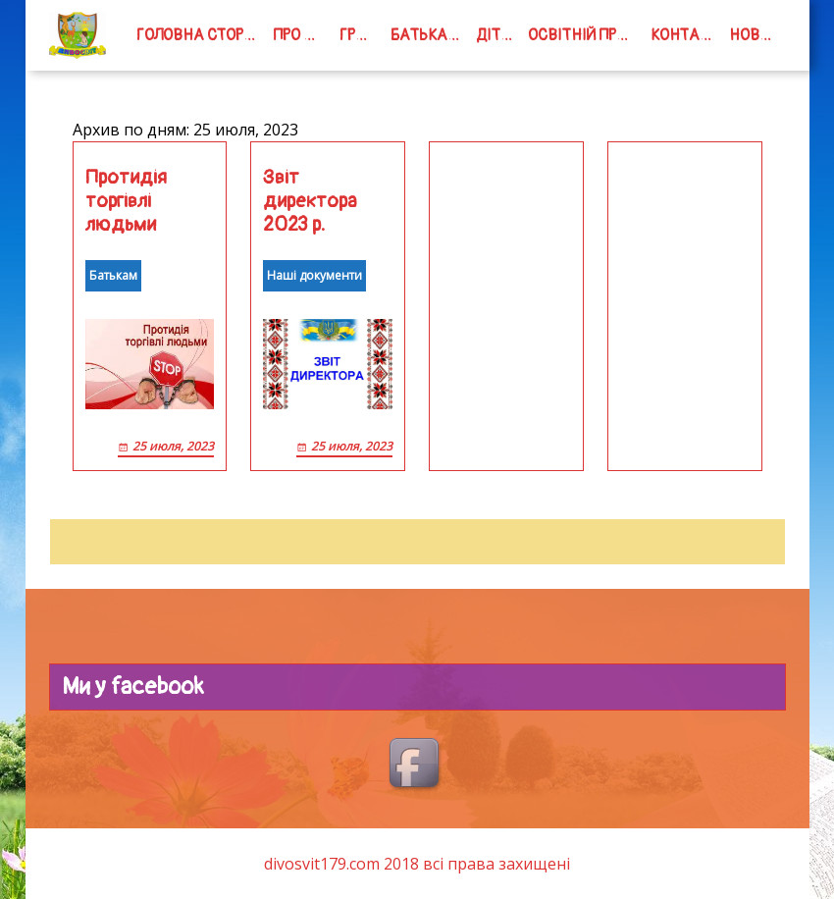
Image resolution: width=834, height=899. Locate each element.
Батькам (425, 35)
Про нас (302, 35)
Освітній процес (585, 35)
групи (361, 35)
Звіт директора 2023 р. (310, 201)
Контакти (686, 35)
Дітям (498, 35)
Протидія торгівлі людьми (126, 201)
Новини (757, 35)
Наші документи (314, 275)
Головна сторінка (200, 35)
